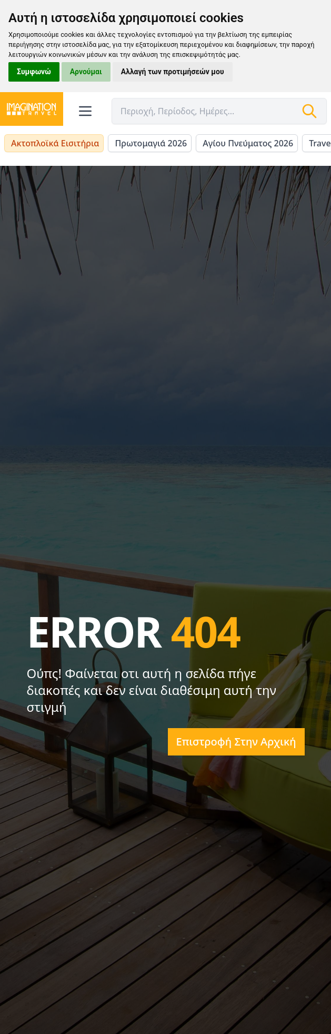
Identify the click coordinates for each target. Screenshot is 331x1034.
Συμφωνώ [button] (34, 71)
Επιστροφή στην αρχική (236, 741)
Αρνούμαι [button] (86, 71)
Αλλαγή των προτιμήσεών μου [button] (172, 71)
